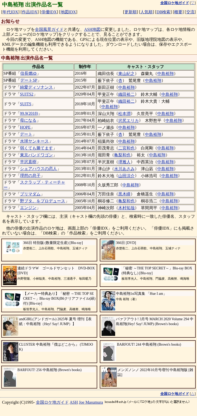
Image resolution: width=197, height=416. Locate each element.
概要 (178, 12)
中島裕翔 (165, 73)
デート (26, 134)
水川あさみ (124, 169)
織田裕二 (126, 94)
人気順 (146, 12)
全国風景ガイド (49, 29)
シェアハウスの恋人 (38, 168)
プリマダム (30, 194)
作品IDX (29, 12)
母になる (28, 120)
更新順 (130, 12)
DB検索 (163, 12)
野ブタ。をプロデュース (42, 201)
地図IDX (68, 12)
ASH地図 (92, 29)
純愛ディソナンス (36, 87)
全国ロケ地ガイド (52, 402)
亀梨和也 (122, 155)
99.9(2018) (29, 113)
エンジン (28, 207)
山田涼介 (126, 176)
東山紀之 (126, 73)
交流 (190, 12)
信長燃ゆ (28, 73)
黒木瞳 (124, 194)
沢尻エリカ (128, 120)
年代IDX (10, 12)
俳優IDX (49, 12)
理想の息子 (30, 175)
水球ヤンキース (34, 141)
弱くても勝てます (36, 148)
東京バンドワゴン (36, 155)
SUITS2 (26, 94)
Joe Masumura (91, 402)
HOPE (25, 127)
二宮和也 (126, 148)
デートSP (28, 80)
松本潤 (124, 113)
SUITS (25, 104)
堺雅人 (124, 162)
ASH (74, 402)
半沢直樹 (28, 161)
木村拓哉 (126, 208)
